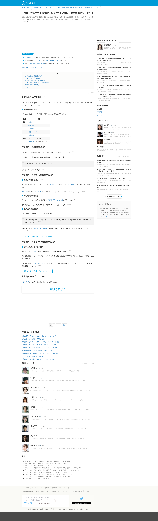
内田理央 (33, 397)
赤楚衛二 (33, 407)
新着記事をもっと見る (113, 196)
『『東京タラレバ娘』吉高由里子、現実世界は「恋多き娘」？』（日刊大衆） (47, 461)
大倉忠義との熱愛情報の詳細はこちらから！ (38, 236)
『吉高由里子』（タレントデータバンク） (37, 478)
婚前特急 (99, 112)
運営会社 (87, 491)
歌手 (105, 147)
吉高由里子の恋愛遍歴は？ (33, 76)
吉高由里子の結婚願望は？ (33, 78)
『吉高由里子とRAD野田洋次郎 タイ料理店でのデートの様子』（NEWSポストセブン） (51, 474)
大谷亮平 (33, 436)
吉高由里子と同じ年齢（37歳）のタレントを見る (37, 339)
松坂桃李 (107, 139)
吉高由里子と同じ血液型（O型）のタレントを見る (38, 350)
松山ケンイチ (49, 60)
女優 (39, 368)
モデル (39, 397)
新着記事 (47, 488)
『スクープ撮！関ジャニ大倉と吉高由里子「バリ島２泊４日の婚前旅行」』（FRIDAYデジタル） (53, 470)
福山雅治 (107, 132)
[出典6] (56, 212)
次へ (58, 325)
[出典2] (73, 152)
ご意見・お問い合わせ (42, 491)
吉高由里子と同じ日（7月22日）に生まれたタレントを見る (40, 342)
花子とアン (100, 115)
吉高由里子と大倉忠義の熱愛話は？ (36, 80)
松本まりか (34, 445)
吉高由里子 (29, 57)
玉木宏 (41, 60)
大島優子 (107, 125)
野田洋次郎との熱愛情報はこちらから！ (37, 271)
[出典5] (69, 204)
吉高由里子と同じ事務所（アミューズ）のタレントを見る (40, 353)
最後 (64, 325)
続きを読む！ (58, 289)
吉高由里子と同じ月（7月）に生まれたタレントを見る (39, 344)
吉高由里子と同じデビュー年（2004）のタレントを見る (39, 347)
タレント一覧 (38, 488)
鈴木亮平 (33, 426)
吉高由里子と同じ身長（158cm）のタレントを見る (38, 359)
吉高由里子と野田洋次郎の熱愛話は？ (37, 82)
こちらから (104, 216)
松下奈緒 (33, 387)
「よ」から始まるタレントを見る (32, 356)
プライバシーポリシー (64, 491)
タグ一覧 (66, 488)
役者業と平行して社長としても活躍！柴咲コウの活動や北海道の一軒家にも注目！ (114, 170)
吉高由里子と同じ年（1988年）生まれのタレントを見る (39, 336)
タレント (40, 387)
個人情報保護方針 (77, 491)
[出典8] (40, 265)
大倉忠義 (33, 63)
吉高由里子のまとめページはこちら (32, 67)
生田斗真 (31, 125)
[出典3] (52, 163)
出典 (26, 87)
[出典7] (69, 250)
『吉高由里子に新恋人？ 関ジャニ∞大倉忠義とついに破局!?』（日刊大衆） (47, 464)
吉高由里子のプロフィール (33, 85)
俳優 (42, 378)
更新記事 (54, 488)
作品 (60, 488)
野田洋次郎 (41, 63)
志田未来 (33, 368)
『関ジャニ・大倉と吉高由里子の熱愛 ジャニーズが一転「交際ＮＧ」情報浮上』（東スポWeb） (53, 468)
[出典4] (84, 191)
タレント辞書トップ (27, 488)
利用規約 (53, 491)
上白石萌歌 (34, 416)
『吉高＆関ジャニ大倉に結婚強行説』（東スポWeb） (40, 466)
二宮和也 (58, 60)
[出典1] (40, 105)
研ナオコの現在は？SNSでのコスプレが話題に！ (112, 178)
